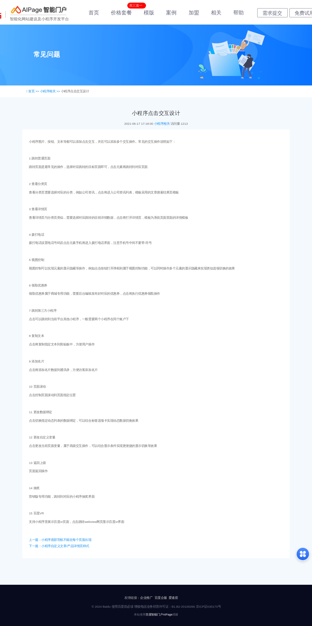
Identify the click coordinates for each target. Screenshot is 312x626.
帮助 (238, 12)
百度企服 (161, 597)
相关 (216, 12)
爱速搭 (173, 597)
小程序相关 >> (50, 91)
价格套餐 (121, 12)
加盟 (194, 12)
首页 (94, 12)
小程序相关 (162, 123)
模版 (149, 12)
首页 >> (34, 91)
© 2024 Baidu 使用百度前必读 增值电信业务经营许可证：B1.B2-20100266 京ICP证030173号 (156, 606)
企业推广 (146, 597)
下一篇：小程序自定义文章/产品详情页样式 (59, 546)
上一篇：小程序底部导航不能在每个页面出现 (60, 540)
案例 (171, 12)
